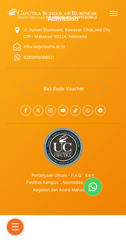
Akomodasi (73, 182)
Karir (89, 175)
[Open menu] (113, 13)
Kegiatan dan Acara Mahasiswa (63, 189)
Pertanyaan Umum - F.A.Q (56, 175)
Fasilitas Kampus (42, 182)
